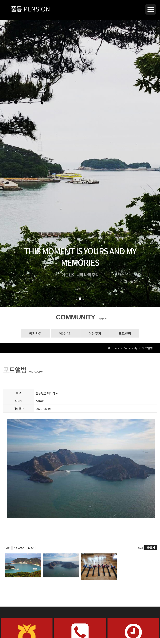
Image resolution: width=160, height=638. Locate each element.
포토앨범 (125, 333)
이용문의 (65, 333)
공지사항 (35, 333)
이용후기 (95, 333)
